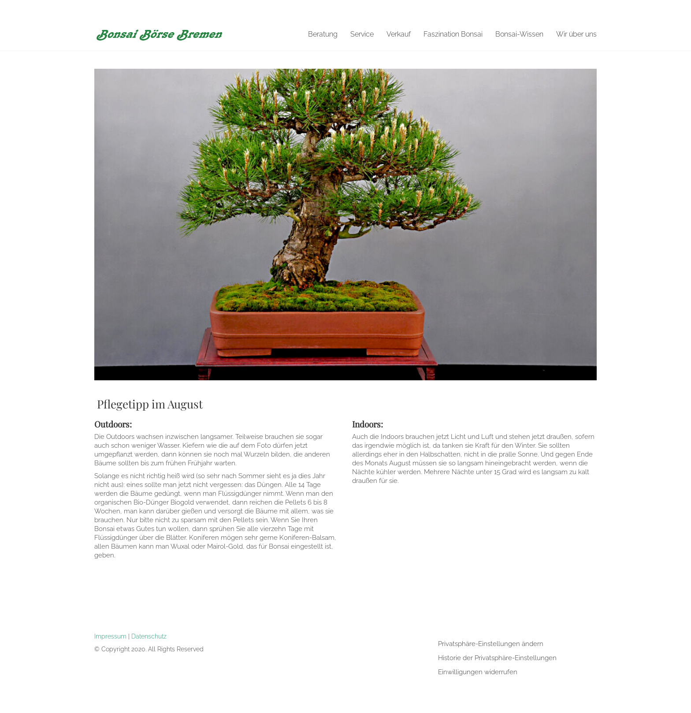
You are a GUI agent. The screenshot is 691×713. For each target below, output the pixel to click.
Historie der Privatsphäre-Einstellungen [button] (497, 658)
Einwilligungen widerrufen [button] (477, 672)
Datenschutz (149, 636)
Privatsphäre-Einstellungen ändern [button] (490, 644)
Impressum (110, 636)
